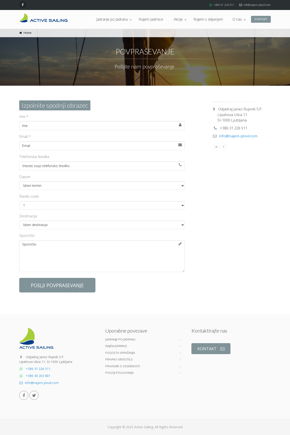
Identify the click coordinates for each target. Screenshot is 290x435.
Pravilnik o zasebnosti (122, 366)
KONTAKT (261, 19)
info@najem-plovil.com (257, 5)
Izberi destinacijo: (102, 225)
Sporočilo (27, 235)
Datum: (25, 176)
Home (27, 33)
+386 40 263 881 (35, 376)
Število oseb (29, 196)
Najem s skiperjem (208, 19)
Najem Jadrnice (151, 19)
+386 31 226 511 (223, 5)
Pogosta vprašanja (120, 353)
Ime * (23, 116)
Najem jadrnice (116, 346)
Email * (25, 136)
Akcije (178, 19)
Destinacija (28, 216)
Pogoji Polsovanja (119, 373)
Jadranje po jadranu (120, 339)
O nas (237, 19)
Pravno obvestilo (119, 359)
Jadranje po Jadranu (112, 19)
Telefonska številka (34, 156)
